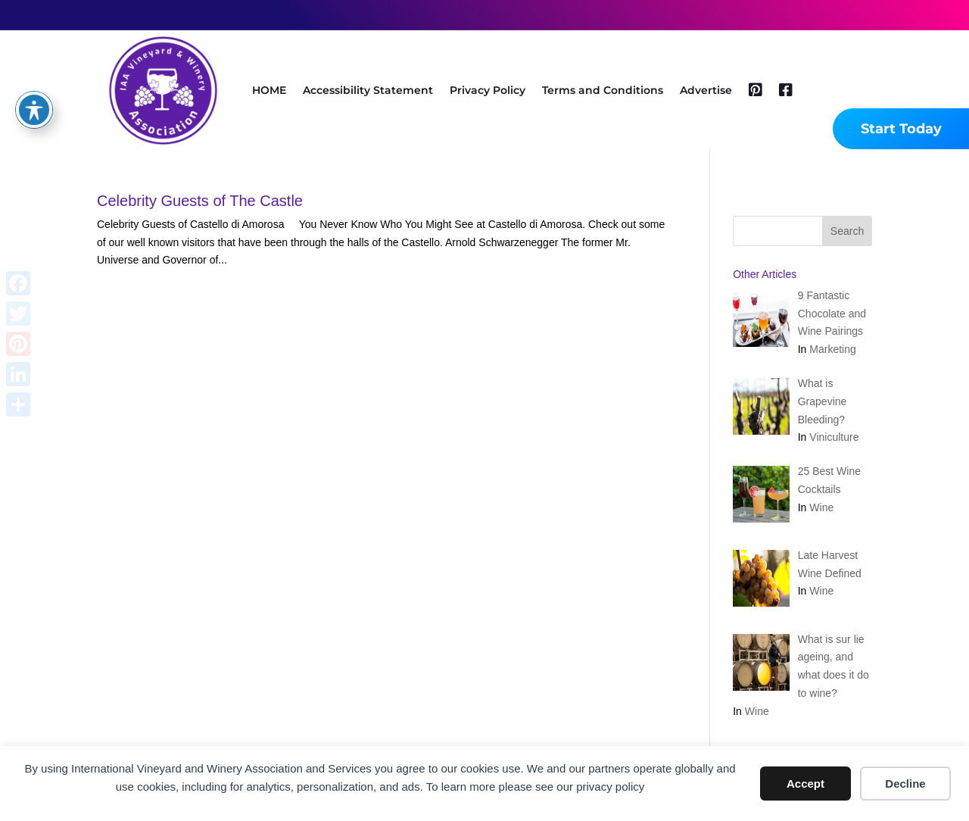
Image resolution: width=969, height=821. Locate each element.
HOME (269, 90)
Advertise (706, 90)
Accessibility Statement (368, 90)
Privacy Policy (487, 90)
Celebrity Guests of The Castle (200, 200)
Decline (905, 783)
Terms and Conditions (602, 90)
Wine (821, 507)
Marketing (832, 349)
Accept (805, 783)
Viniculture (833, 437)
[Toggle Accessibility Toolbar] (34, 110)
